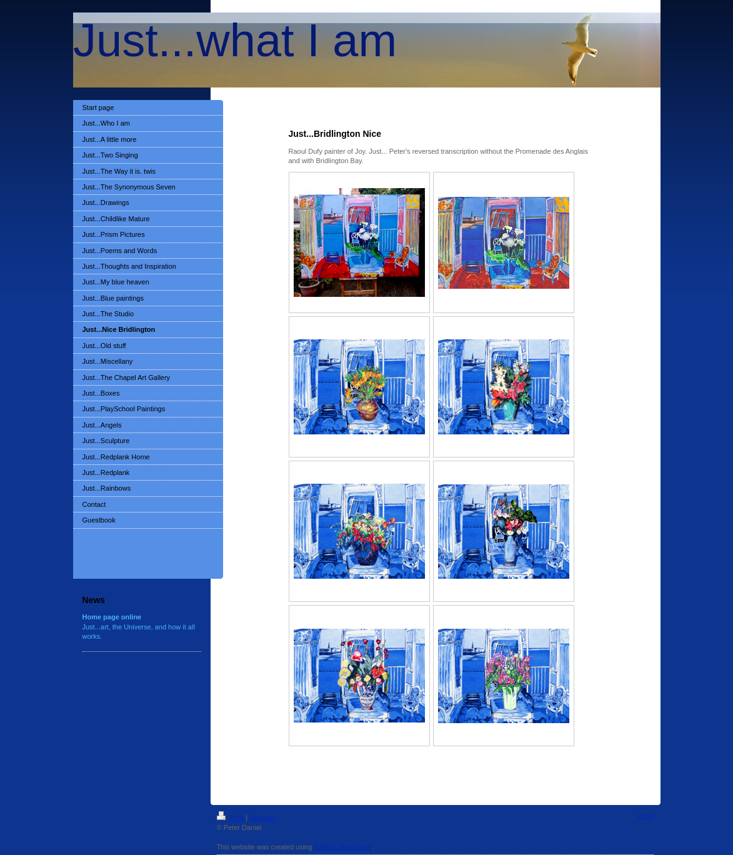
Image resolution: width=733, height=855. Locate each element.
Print (231, 817)
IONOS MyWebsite (343, 847)
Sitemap (261, 817)
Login (645, 815)
